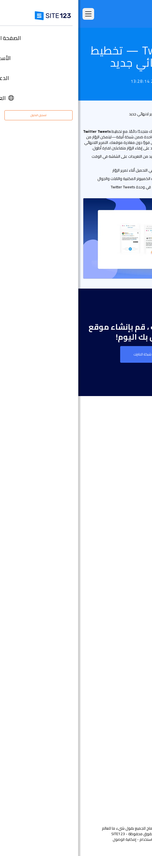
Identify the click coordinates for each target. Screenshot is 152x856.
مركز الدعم (132, 751)
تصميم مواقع (129, 557)
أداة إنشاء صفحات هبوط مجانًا (115, 582)
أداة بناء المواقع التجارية (120, 590)
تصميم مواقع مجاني (123, 715)
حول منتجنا (132, 743)
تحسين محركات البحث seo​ (119, 723)
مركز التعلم (131, 760)
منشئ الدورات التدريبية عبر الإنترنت (113, 682)
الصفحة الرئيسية (127, 478)
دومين (135, 573)
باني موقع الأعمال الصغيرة (117, 640)
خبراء (137, 785)
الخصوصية (95, 839)
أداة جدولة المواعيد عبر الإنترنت (115, 698)
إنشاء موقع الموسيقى (121, 615)
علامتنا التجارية (129, 793)
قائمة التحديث (138, 113)
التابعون (134, 776)
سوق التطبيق (122, 528)
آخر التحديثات (131, 537)
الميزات (135, 495)
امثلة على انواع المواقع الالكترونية (112, 512)
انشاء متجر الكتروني (124, 565)
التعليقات (133, 503)
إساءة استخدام (72, 839)
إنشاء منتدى (130, 673)
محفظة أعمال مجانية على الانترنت (113, 632)
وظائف (127, 768)
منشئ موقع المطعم (123, 690)
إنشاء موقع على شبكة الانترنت (76, 354)
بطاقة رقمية (130, 648)
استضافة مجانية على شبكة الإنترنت (112, 707)
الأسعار (135, 487)
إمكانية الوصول (46, 839)
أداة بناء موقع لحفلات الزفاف (116, 623)
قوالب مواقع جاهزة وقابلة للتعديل (111, 520)
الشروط (112, 839)
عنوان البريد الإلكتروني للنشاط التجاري (110, 657)
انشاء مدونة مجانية (124, 665)
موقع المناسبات (127, 607)
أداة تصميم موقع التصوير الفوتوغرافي (108, 598)
